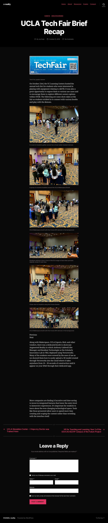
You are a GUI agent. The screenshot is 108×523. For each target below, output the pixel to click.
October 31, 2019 (54, 39)
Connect (93, 4)
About (70, 4)
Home (64, 4)
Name (32, 479)
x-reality (7, 4)
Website (32, 487)
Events (85, 4)
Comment (33, 458)
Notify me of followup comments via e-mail (44, 475)
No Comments (69, 39)
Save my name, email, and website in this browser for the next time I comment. (53, 496)
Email (57, 479)
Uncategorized (57, 16)
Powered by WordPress (25, 518)
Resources (77, 4)
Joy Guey (41, 39)
